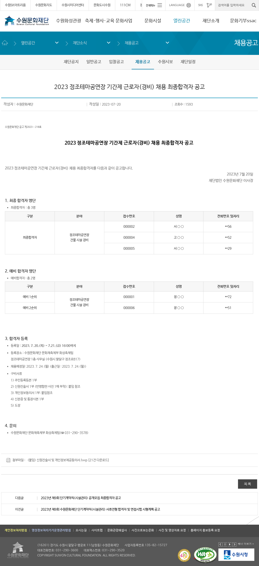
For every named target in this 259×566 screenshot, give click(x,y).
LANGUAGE (177, 5)
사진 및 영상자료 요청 (172, 530)
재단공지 (71, 62)
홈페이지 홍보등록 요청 (205, 530)
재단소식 (80, 43)
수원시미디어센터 (73, 5)
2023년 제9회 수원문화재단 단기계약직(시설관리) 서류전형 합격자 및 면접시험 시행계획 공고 (100, 509)
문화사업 (124, 21)
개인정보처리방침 (16, 530)
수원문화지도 (43, 5)
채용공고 (131, 43)
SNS (200, 5)
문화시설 (152, 21)
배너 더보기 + (246, 543)
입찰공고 (116, 62)
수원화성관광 (68, 21)
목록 (247, 484)
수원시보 (165, 62)
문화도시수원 (102, 5)
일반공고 (93, 62)
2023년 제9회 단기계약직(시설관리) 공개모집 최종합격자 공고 (81, 498)
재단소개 (211, 21)
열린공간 (181, 21)
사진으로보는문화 (143, 530)
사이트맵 (97, 530)
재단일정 (188, 62)
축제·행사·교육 (99, 21)
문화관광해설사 (117, 530)
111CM (125, 5)
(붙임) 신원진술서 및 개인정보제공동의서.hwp (57, 460)
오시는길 (81, 530)
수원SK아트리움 (15, 5)
